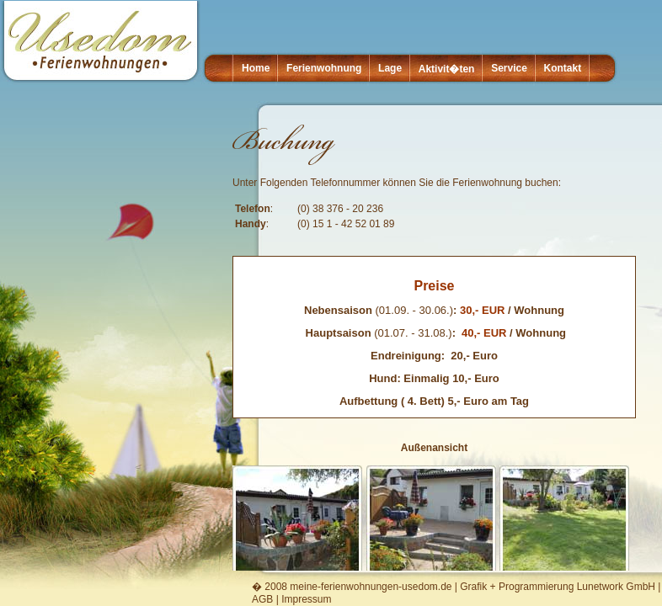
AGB (262, 599)
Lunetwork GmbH (616, 587)
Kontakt (563, 68)
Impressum (306, 599)
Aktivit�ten (447, 69)
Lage (390, 68)
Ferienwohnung (323, 68)
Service (509, 68)
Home (256, 68)
